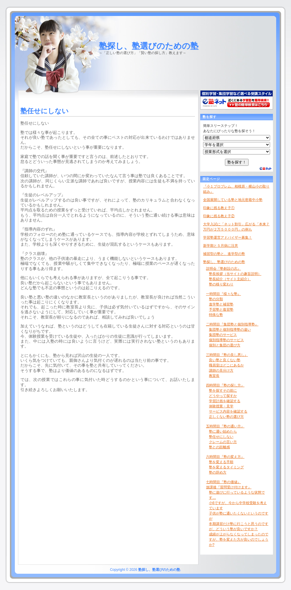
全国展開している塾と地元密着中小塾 (232, 200)
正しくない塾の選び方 (226, 417)
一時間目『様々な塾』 (223, 294)
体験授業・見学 (221, 406)
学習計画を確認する (224, 401)
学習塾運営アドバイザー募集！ (227, 237)
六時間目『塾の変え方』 (225, 457)
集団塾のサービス (223, 335)
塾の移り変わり (221, 284)
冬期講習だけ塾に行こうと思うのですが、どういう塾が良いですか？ (238, 526)
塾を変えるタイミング (226, 467)
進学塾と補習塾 (221, 304)
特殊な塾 (216, 315)
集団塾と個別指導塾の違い (230, 330)
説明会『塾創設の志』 (223, 269)
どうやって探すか (223, 396)
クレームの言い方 (223, 442)
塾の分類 (216, 299)
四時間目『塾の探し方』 (225, 385)
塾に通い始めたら (223, 431)
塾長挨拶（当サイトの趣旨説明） (235, 274)
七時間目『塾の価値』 (223, 482)
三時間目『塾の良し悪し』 (227, 355)
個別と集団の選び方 (224, 345)
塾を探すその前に (223, 390)
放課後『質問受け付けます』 (228, 487)
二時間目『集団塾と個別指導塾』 (232, 324)
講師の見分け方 (221, 370)
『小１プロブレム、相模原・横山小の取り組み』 (236, 189)
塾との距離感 (219, 447)
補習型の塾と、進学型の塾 (224, 254)
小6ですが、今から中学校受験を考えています (238, 505)
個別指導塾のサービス (226, 340)
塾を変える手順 (221, 462)
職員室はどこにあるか (226, 365)
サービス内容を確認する (228, 411)
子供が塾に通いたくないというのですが (238, 516)
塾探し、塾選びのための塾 (148, 46)
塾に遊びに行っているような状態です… (237, 495)
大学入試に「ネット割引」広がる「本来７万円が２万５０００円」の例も (236, 226)
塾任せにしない (221, 437)
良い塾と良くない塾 (224, 360)
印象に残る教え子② (219, 216)
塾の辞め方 (217, 472)
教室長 (214, 376)
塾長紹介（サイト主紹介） (230, 279)
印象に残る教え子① (219, 208)
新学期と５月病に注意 (220, 246)
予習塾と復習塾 (221, 309)
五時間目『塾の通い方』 (225, 426)
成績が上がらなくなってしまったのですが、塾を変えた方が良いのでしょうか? (238, 539)
